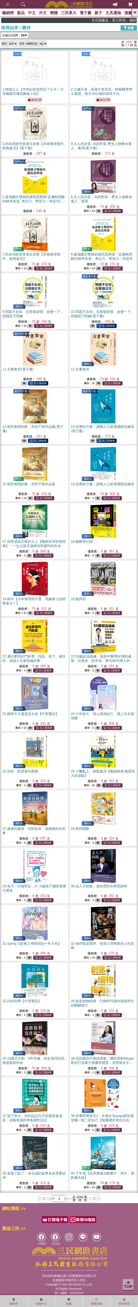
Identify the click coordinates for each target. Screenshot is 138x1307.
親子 (98, 13)
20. (78, 599)
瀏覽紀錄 (96, 1301)
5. (33, 201)
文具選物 (113, 13)
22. (102, 661)
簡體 (54, 13)
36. (102, 1063)
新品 (21, 13)
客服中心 (41, 1301)
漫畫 (128, 13)
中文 (32, 13)
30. (99, 886)
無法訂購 (35, 99)
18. (82, 541)
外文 (43, 13)
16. (102, 484)
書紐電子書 (89, 276)
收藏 (69, 1301)
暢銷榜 (8, 13)
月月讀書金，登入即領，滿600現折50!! (123, 20)
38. (102, 1120)
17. (34, 546)
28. (80, 829)
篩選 (129, 27)
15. (28, 484)
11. (18, 369)
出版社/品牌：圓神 (14, 35)
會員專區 (124, 1301)
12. (80, 369)
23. (30, 714)
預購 (17, 53)
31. (31, 943)
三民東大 (68, 13)
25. (20, 771)
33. (22, 1001)
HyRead (19, 108)
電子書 (85, 13)
